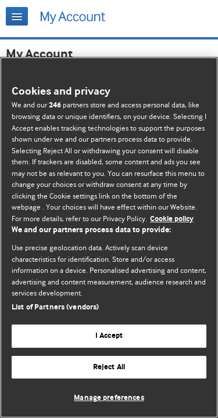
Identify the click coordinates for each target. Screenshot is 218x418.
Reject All (109, 367)
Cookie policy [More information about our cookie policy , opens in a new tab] (172, 219)
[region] (109, 237)
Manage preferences (109, 398)
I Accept (109, 335)
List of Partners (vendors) (55, 307)
